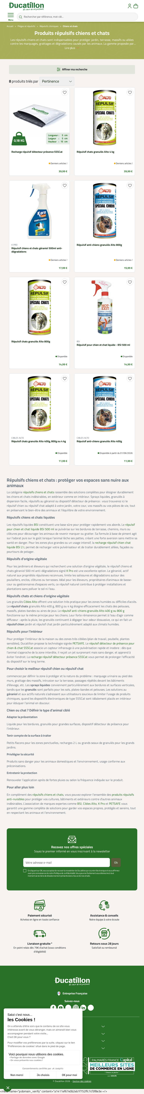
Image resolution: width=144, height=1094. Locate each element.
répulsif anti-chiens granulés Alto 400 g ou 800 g (93, 611)
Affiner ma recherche (74, 69)
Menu (11, 17)
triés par (32, 81)
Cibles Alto (30, 602)
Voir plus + (16, 881)
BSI (36, 524)
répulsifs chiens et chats (38, 492)
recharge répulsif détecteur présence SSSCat (59, 657)
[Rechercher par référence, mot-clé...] (77, 17)
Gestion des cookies (82, 1081)
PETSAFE (78, 643)
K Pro (69, 571)
